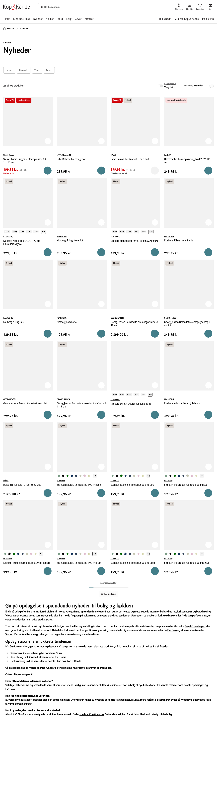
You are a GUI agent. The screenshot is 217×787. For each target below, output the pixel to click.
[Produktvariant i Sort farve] (63, 476)
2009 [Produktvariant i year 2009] (36, 231)
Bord (60, 18)
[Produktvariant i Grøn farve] (59, 476)
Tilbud (6, 18)
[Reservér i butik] (48, 171)
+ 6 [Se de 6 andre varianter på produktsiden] (150, 394)
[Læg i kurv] (101, 171)
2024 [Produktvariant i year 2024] (14, 231)
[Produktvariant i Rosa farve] (84, 476)
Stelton (9, 634)
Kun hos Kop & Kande (186, 18)
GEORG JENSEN (117, 318)
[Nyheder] (203, 86)
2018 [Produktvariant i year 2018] (143, 394)
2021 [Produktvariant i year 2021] (122, 394)
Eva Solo (172, 630)
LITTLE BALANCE (64, 155)
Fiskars (62, 657)
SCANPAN (61, 480)
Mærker (89, 18)
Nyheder (38, 18)
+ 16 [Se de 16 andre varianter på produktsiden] (43, 231)
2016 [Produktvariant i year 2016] (22, 231)
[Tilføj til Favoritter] (48, 141)
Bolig (69, 18)
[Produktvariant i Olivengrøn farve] (89, 476)
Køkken (50, 18)
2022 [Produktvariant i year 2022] (129, 394)
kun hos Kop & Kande (69, 661)
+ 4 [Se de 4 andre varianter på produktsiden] (94, 475)
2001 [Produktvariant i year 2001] (129, 231)
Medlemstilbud (21, 18)
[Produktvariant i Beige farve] (80, 476)
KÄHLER (167, 155)
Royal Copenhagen (195, 626)
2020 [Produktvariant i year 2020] (7, 231)
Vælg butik (169, 87)
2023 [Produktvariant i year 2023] (136, 394)
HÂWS (113, 155)
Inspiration (208, 18)
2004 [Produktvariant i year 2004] (143, 231)
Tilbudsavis (165, 18)
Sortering (188, 86)
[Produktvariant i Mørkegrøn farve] (67, 476)
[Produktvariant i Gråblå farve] (76, 476)
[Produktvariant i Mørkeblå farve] (71, 476)
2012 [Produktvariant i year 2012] (29, 231)
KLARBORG (8, 236)
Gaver (78, 18)
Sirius (59, 653)
